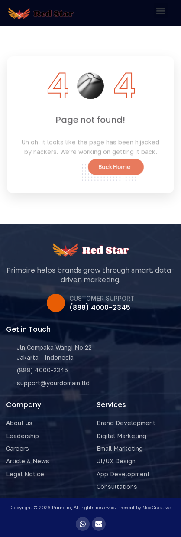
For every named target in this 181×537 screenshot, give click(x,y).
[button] (161, 10)
